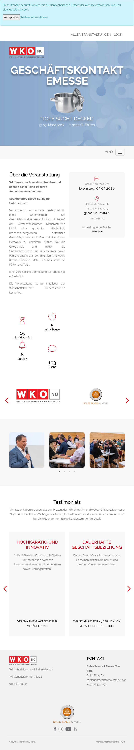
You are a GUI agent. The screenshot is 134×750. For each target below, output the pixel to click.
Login (118, 34)
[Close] (11, 17)
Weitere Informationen (34, 17)
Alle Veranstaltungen (91, 34)
